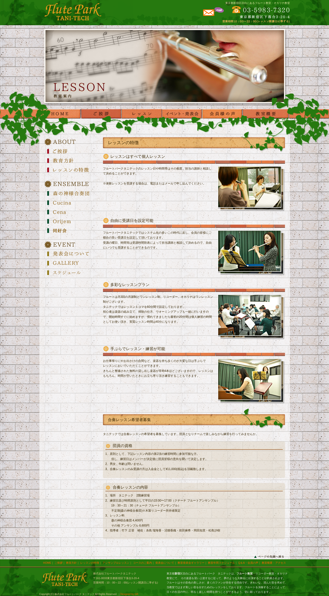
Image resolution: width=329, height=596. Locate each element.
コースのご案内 (142, 562)
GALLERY (71, 263)
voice (222, 113)
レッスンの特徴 (71, 169)
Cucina (71, 202)
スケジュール (71, 272)
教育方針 (71, 160)
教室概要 (266, 113)
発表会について (71, 254)
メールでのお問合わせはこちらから (213, 13)
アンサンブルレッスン (115, 562)
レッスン (141, 113)
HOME (60, 113)
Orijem (71, 221)
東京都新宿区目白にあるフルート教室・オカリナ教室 (257, 2)
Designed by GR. (129, 594)
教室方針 (71, 562)
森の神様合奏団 (71, 193)
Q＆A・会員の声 (248, 562)
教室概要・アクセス (274, 562)
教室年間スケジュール (221, 562)
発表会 (181, 113)
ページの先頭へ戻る (269, 556)
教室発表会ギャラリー (191, 562)
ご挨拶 (101, 113)
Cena (71, 212)
